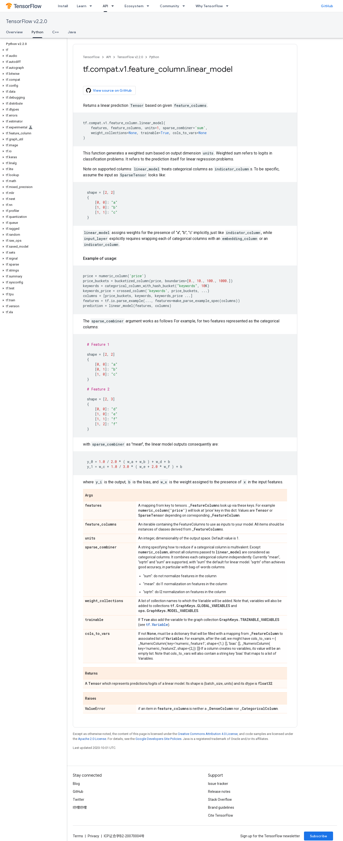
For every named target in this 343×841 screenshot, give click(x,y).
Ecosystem (134, 6)
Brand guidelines (221, 807)
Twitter (78, 800)
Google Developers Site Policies (158, 739)
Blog (76, 784)
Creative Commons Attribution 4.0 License (208, 734)
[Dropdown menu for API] (114, 6)
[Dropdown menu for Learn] (92, 6)
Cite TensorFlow (220, 815)
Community (169, 6)
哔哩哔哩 (80, 807)
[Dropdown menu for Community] (185, 6)
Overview (14, 32)
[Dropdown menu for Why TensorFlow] (229, 6)
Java (72, 32)
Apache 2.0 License (92, 739)
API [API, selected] (105, 6)
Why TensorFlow (209, 6)
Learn (81, 6)
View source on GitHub (109, 90)
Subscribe (318, 836)
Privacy (93, 836)
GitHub (327, 6)
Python (154, 57)
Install (63, 6)
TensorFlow (91, 57)
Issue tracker (218, 784)
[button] (32, 50)
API (108, 57)
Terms (78, 836)
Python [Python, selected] (37, 32)
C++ (55, 32)
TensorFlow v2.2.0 (26, 21)
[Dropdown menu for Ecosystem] (149, 6)
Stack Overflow (220, 800)
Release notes (219, 792)
